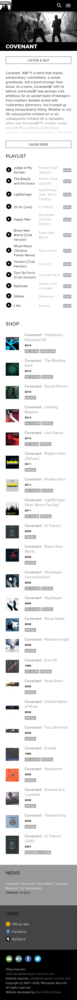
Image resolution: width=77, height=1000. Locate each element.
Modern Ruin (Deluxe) (48, 169)
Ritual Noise (48, 250)
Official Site (20, 924)
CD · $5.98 (31, 444)
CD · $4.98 (31, 516)
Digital (47, 377)
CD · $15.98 (32, 588)
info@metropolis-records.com (50, 978)
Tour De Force (49, 275)
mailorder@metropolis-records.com (30, 974)
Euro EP (45, 263)
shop (67, 170)
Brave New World (47, 234)
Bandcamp (48, 351)
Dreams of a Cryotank (48, 285)
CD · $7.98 (31, 351)
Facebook (19, 931)
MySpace (18, 939)
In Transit (46, 207)
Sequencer (47, 296)
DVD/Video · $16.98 (37, 852)
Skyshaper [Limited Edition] (47, 219)
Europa (44, 305)
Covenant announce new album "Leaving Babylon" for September (36, 885)
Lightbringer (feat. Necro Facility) (48, 194)
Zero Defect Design (48, 992)
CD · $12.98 (32, 377)
